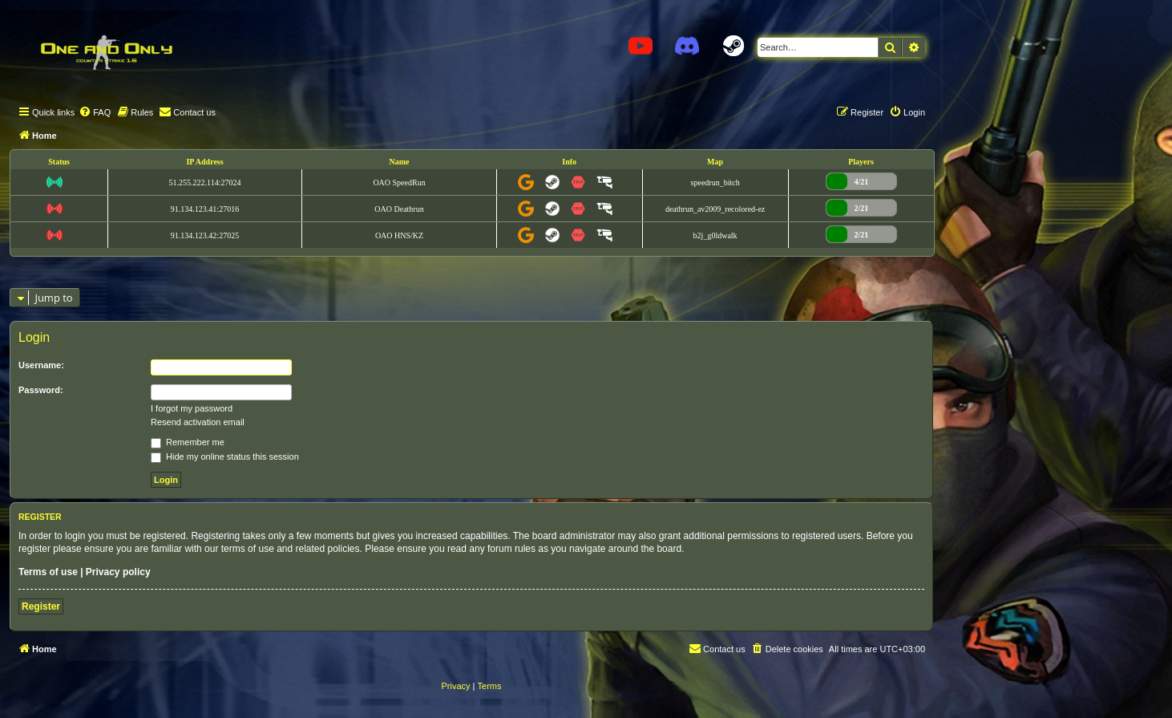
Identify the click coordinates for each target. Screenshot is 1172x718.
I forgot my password (191, 408)
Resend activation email (198, 422)
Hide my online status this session (225, 456)
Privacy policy (118, 572)
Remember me (187, 442)
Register (41, 606)
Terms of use (48, 572)
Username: (41, 365)
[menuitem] (95, 112)
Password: (40, 390)
